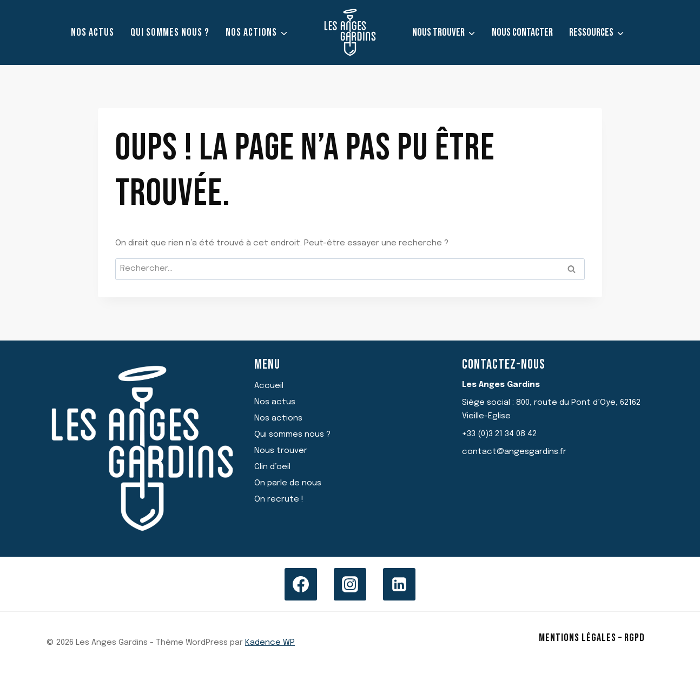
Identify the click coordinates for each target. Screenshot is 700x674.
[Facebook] (301, 584)
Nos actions (278, 418)
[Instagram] (350, 584)
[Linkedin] (399, 584)
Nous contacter (522, 32)
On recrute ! (278, 499)
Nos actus (92, 32)
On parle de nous (287, 483)
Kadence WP (270, 642)
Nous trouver (280, 450)
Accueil (268, 386)
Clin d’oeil (272, 467)
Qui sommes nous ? (169, 32)
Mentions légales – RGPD (592, 637)
